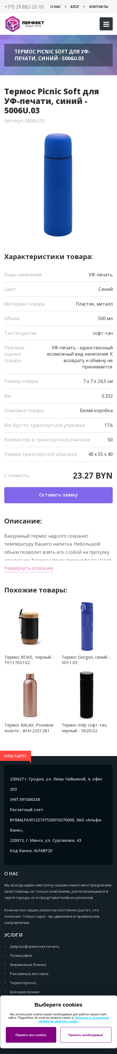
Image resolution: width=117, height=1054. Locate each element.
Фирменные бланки (28, 964)
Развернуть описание (28, 568)
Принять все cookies (30, 1035)
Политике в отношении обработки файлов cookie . (73, 1019)
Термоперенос (23, 982)
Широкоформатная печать (34, 946)
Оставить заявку (58, 495)
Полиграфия (21, 955)
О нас (55, 6)
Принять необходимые (85, 1035)
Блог (75, 6)
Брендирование (25, 991)
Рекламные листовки (29, 973)
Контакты (98, 6)
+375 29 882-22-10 (24, 7)
